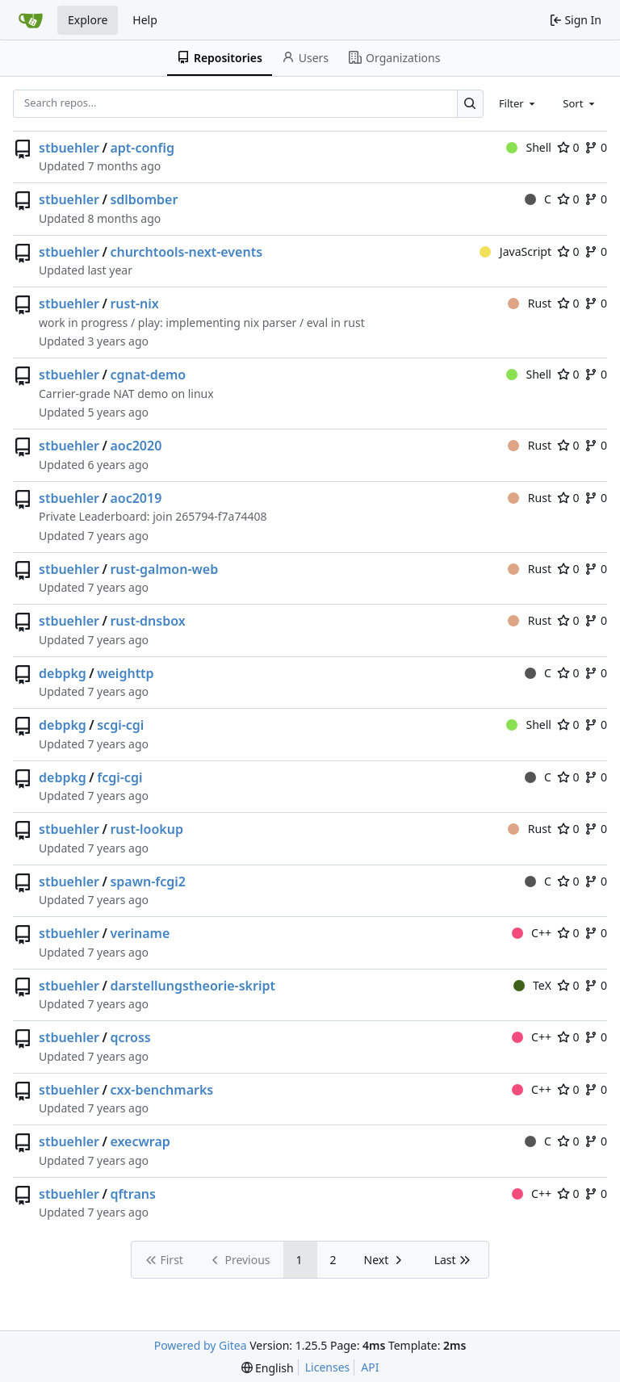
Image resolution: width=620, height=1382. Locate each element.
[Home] (30, 20)
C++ (531, 932)
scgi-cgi (120, 725)
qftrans (133, 1194)
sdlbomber (144, 199)
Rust (529, 303)
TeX (532, 985)
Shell (528, 147)
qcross (130, 1037)
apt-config (142, 148)
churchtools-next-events (186, 252)
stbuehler (69, 148)
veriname (140, 933)
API (370, 1367)
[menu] (267, 1368)
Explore (87, 19)
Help (144, 19)
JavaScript (515, 251)
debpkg (62, 673)
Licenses (327, 1367)
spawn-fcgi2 (148, 881)
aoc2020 (135, 446)
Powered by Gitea (200, 1345)
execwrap (140, 1141)
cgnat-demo (148, 374)
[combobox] (518, 103)
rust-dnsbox (147, 621)
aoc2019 (135, 498)
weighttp (125, 673)
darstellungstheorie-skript (192, 986)
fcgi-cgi (119, 777)
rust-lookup (146, 829)
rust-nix (134, 303)
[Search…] (470, 104)
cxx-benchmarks (161, 1090)
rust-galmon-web (164, 569)
